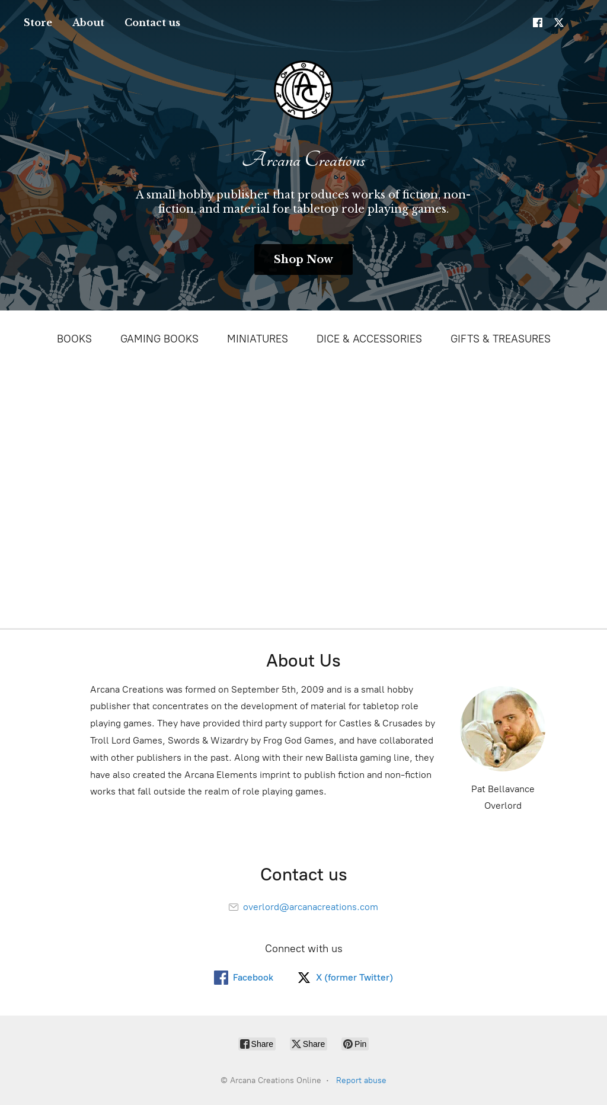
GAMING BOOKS (159, 338)
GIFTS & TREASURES (501, 338)
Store (38, 22)
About (88, 22)
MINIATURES (257, 338)
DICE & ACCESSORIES (369, 338)
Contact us (152, 22)
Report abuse (361, 1080)
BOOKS (74, 338)
